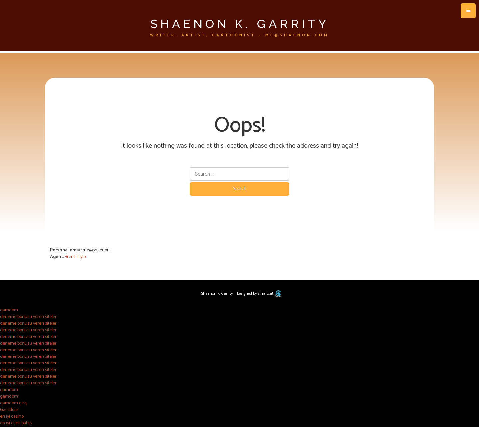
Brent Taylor (76, 257)
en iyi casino (12, 416)
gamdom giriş (13, 403)
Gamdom (9, 410)
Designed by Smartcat (259, 293)
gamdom (9, 310)
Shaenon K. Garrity (239, 24)
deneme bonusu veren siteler (28, 317)
